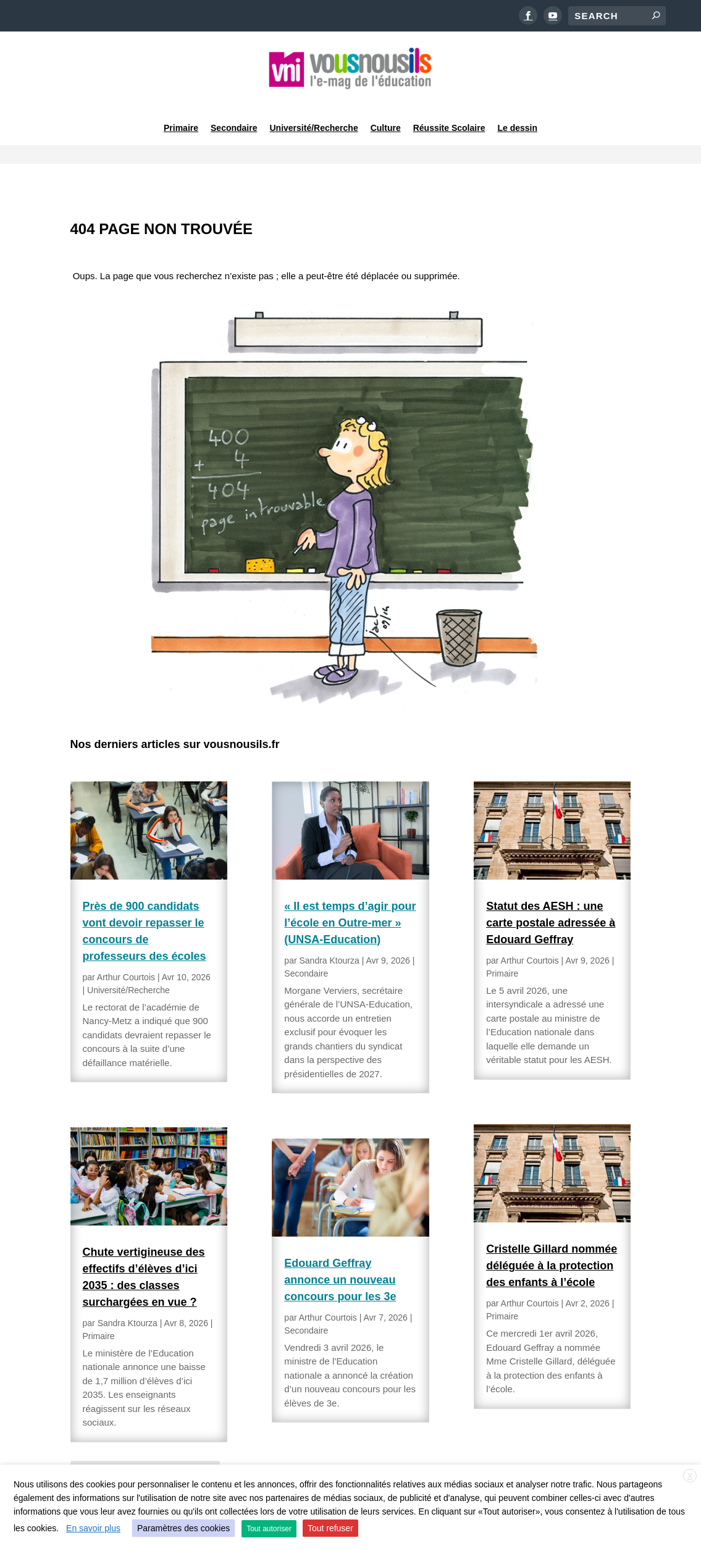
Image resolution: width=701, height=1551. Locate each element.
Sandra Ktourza (127, 1290)
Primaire (181, 114)
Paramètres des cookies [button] (183, 1528)
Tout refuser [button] (330, 1528)
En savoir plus (93, 1528)
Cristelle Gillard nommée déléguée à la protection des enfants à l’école (551, 1233)
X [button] (689, 1476)
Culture (386, 114)
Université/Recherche (314, 114)
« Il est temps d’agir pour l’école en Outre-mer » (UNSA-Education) (350, 889)
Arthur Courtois (126, 944)
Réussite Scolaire (449, 114)
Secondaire (234, 114)
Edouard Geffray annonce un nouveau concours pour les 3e (340, 1246)
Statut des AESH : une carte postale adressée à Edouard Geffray (550, 889)
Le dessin (517, 114)
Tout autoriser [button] (269, 1528)
